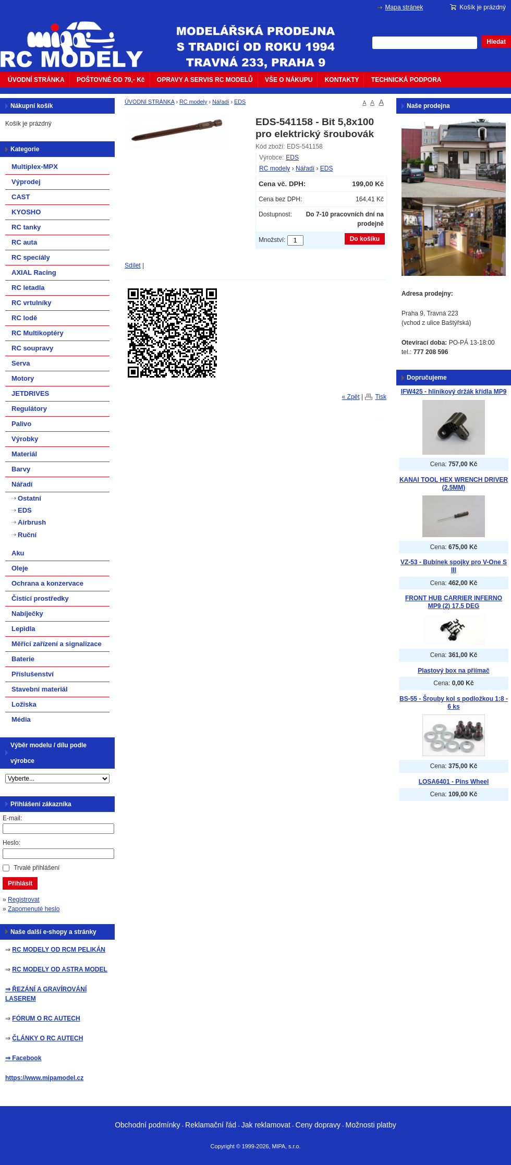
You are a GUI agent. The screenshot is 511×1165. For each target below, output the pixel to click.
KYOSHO (26, 212)
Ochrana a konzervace (47, 583)
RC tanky (26, 227)
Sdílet (133, 265)
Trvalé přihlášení (36, 867)
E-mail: (12, 818)
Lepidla (23, 629)
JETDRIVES (30, 393)
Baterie (22, 659)
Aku (18, 553)
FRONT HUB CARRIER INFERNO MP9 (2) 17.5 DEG (453, 602)
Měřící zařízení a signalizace (56, 644)
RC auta (24, 242)
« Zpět (351, 397)
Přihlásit (20, 883)
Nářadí (220, 102)
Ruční (27, 535)
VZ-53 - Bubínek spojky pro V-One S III (453, 566)
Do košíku (365, 238)
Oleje (19, 568)
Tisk (380, 397)
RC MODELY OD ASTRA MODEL (59, 969)
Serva (20, 363)
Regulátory (29, 408)
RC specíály (30, 257)
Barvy (20, 469)
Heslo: (11, 842)
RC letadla (28, 288)
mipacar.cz (78, 38)
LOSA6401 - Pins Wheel (454, 781)
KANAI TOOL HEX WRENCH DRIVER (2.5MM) (453, 483)
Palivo (21, 424)
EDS (240, 102)
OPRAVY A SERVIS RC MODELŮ (205, 79)
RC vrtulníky (31, 303)
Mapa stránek (404, 7)
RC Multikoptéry (37, 333)
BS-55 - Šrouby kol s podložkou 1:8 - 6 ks (453, 702)
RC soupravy (32, 348)
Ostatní (29, 498)
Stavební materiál (39, 689)
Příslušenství (32, 674)
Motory (22, 378)
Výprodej (26, 182)
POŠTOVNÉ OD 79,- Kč (110, 79)
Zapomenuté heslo (33, 909)
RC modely (193, 102)
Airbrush (32, 522)
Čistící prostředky (40, 598)
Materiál (24, 454)
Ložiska (23, 704)
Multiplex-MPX (34, 167)
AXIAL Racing (33, 272)
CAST (20, 197)
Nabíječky (27, 613)
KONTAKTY (342, 79)
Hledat (496, 41)
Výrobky (24, 439)
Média (21, 719)
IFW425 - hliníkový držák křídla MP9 (454, 391)
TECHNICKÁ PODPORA (406, 79)
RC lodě (24, 318)
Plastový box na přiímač (453, 670)
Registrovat (24, 899)
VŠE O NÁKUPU (288, 79)
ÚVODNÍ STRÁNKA (36, 79)
